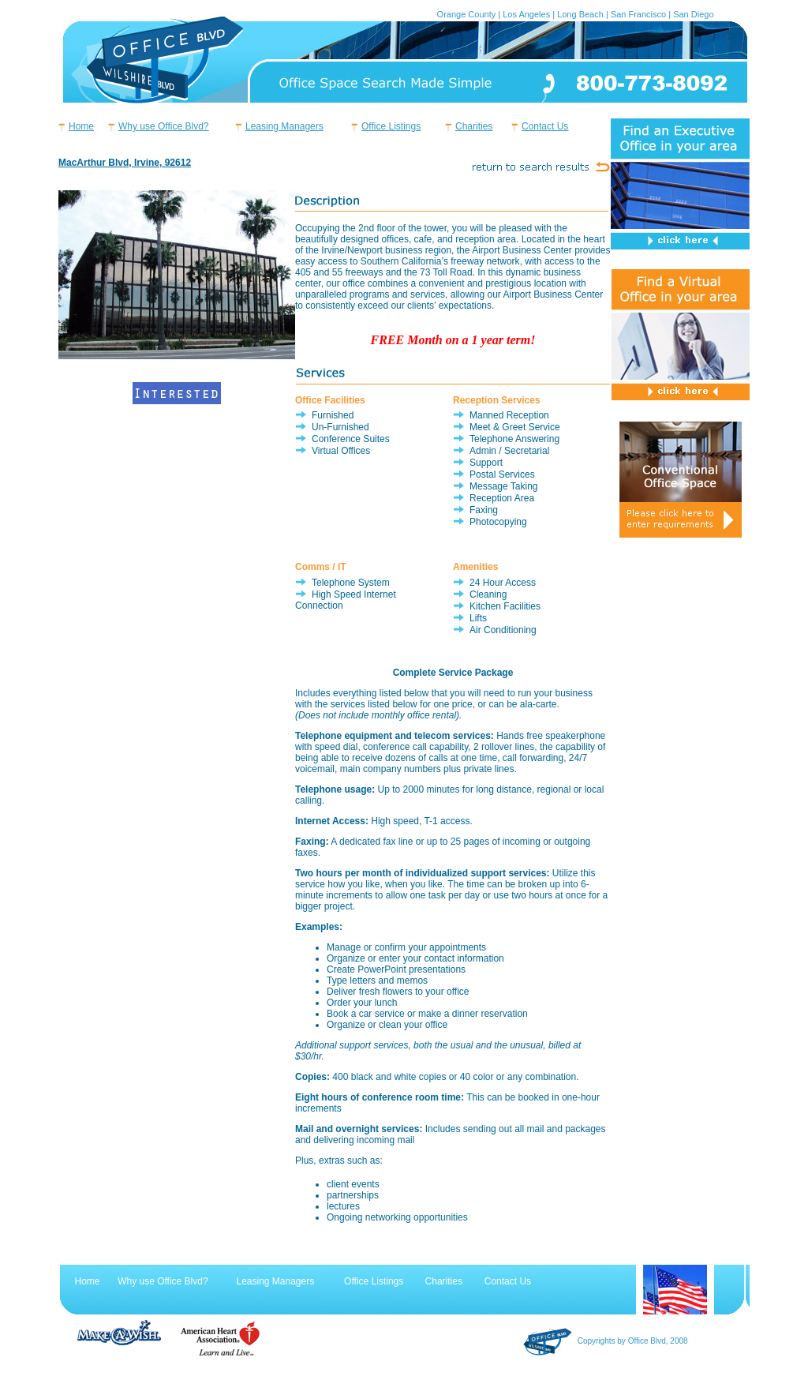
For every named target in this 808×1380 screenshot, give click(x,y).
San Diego (693, 14)
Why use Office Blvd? (163, 126)
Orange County (466, 14)
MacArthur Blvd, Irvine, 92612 (124, 162)
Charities (473, 126)
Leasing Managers (284, 126)
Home (81, 126)
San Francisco (638, 14)
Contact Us (545, 126)
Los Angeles (526, 14)
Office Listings (391, 126)
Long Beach (580, 14)
